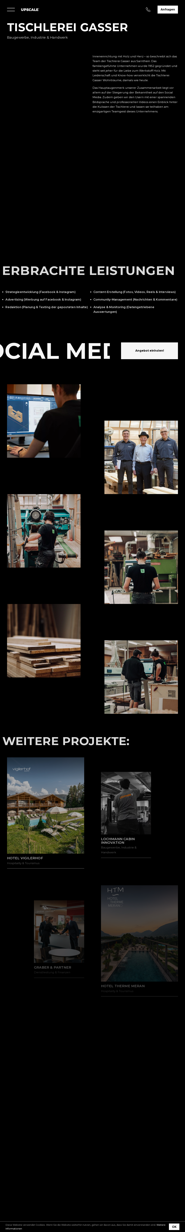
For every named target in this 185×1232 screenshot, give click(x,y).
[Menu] (11, 9)
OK (174, 1227)
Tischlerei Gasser (118, 61)
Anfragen (168, 9)
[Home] (30, 9)
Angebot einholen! (149, 350)
